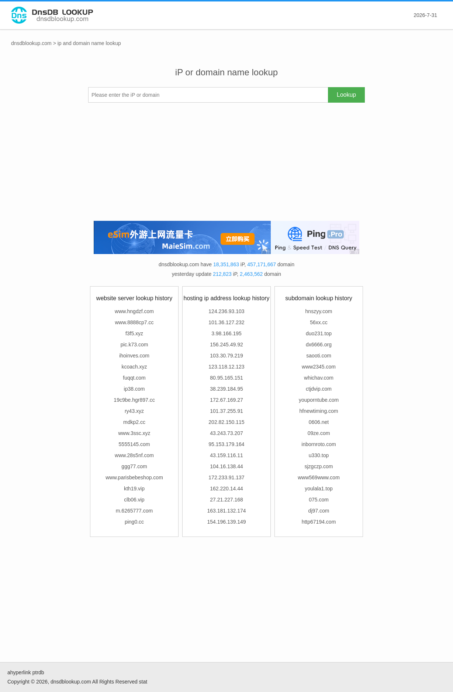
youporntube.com (319, 400)
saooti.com (318, 356)
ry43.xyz (134, 411)
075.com (319, 500)
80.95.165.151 (226, 378)
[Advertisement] (226, 161)
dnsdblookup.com (31, 43)
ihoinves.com (134, 356)
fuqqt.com (134, 378)
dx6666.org (319, 344)
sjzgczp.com (318, 466)
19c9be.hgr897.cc (134, 400)
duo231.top (319, 333)
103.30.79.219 (226, 356)
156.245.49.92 (226, 344)
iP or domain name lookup (226, 72)
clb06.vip (134, 500)
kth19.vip (134, 488)
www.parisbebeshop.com (134, 477)
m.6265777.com (134, 511)
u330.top (319, 455)
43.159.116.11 (226, 455)
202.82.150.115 (226, 422)
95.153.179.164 (226, 444)
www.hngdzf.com (134, 311)
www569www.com (319, 477)
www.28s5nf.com (134, 455)
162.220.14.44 (226, 488)
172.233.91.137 (226, 477)
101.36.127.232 (226, 322)
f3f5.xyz (134, 333)
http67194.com (319, 522)
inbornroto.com (318, 444)
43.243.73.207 (226, 433)
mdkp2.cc (134, 422)
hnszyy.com (318, 311)
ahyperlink (19, 672)
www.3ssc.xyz (134, 433)
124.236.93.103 (226, 311)
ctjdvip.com (319, 389)
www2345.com (319, 367)
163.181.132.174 (226, 511)
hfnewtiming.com (318, 411)
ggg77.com (134, 466)
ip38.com (134, 389)
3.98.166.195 (226, 333)
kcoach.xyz (134, 367)
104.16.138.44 (226, 466)
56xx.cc (318, 322)
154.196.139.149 (226, 522)
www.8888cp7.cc (134, 322)
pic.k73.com (134, 344)
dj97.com (318, 511)
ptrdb (38, 672)
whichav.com (318, 378)
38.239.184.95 (226, 389)
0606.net (319, 422)
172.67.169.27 (226, 400)
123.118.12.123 (226, 367)
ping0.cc (134, 522)
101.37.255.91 (226, 411)
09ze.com (319, 433)
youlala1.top (319, 488)
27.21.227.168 (226, 500)
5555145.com (134, 444)
